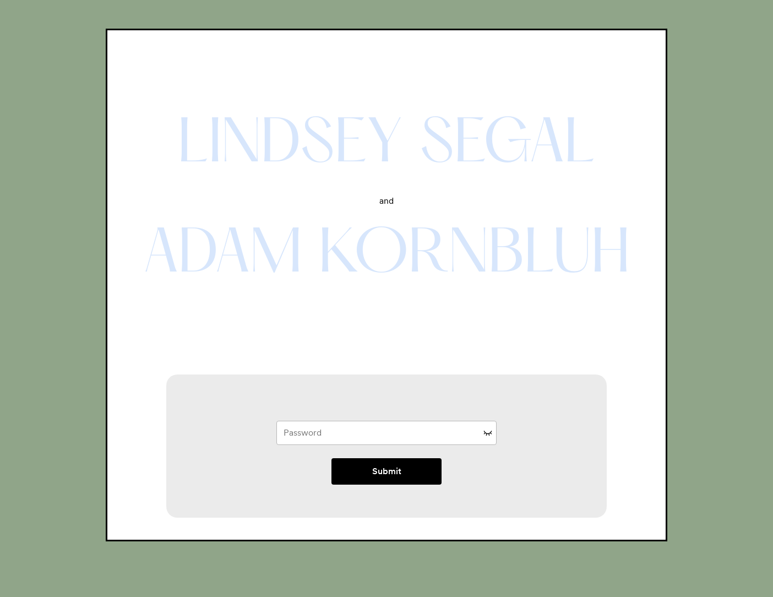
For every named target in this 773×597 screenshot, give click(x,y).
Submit (386, 471)
